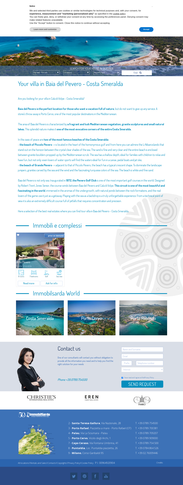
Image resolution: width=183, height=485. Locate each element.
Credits (159, 462)
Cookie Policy (87, 462)
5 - (78, 437)
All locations (23, 462)
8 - (76, 447)
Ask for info (51, 282)
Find (138, 72)
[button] (152, 6)
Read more (28, 282)
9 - (74, 452)
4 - (73, 432)
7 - (78, 442)
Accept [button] (146, 29)
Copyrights (62, 462)
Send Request (142, 383)
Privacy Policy (149, 377)
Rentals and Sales (38, 462)
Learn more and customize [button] (45, 29)
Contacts (52, 462)
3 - (78, 427)
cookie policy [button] (119, 14)
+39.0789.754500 (76, 379)
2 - (84, 422)
